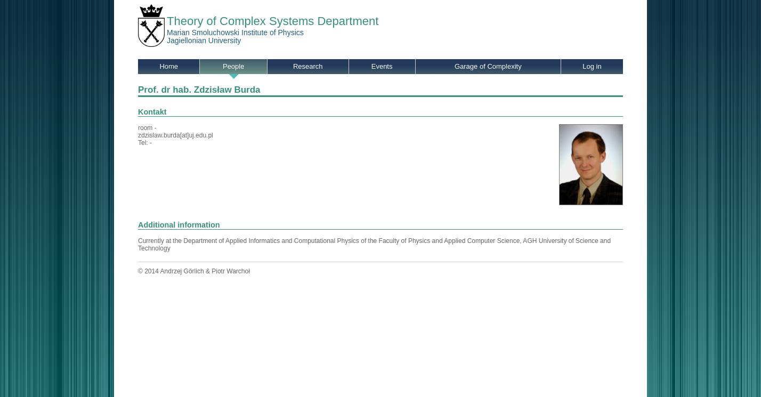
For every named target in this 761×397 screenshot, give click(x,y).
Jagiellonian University (204, 40)
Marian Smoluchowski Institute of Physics (235, 32)
